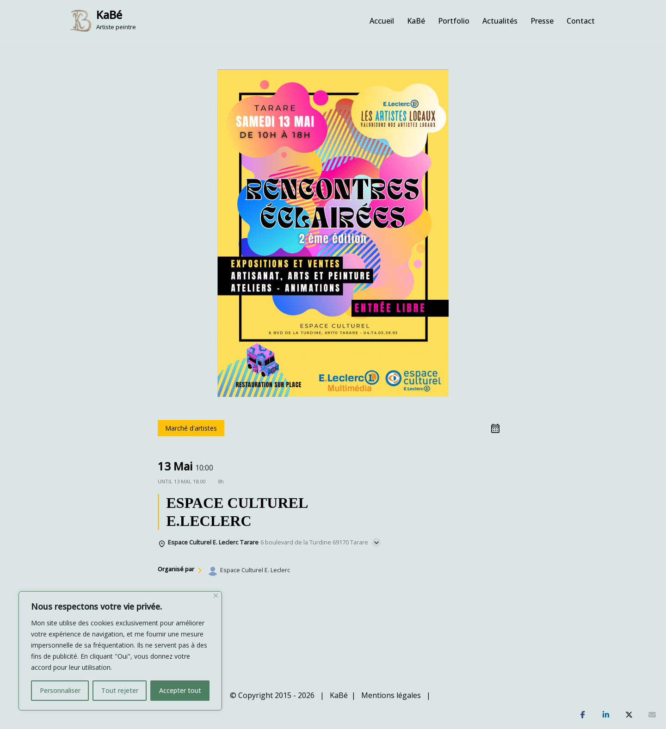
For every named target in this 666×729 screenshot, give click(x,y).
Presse (542, 21)
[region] (120, 650)
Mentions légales (391, 695)
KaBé (416, 21)
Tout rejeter (119, 690)
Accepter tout (180, 690)
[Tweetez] (629, 715)
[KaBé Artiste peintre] (102, 20)
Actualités (500, 21)
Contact (581, 21)
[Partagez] (582, 715)
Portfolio (453, 21)
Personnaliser (60, 690)
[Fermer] (216, 595)
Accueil (382, 21)
